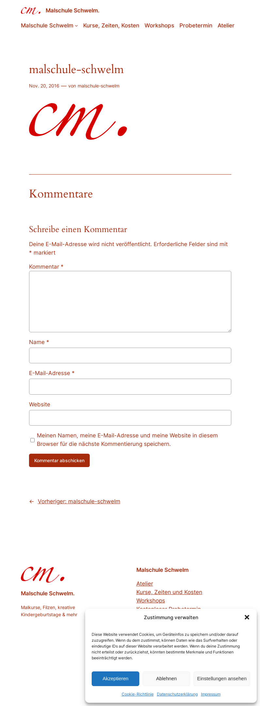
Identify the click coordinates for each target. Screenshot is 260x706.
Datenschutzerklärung (177, 694)
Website (39, 404)
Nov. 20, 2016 (44, 85)
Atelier (144, 583)
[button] (247, 617)
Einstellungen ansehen (222, 678)
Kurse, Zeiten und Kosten (169, 592)
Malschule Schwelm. (72, 10)
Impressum (211, 694)
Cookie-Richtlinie (138, 694)
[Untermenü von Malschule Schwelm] (76, 25)
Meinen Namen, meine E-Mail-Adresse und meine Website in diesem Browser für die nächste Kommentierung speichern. (127, 439)
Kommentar (46, 266)
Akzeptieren (115, 678)
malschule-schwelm (98, 85)
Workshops (150, 600)
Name (39, 342)
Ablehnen (166, 678)
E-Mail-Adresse (52, 373)
